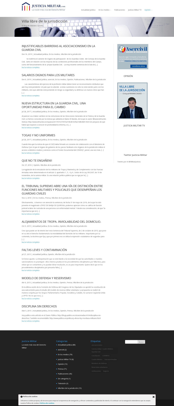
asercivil (51, 79)
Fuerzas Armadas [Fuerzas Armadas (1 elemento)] (111, 359)
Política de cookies (47, 403)
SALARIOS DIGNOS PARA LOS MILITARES (48, 75)
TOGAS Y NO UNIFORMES (38, 135)
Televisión (62, 383)
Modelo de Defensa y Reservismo (46, 278)
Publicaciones (119, 10)
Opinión (148, 10)
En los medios (103, 10)
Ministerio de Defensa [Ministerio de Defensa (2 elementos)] (99, 363)
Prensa (48, 198)
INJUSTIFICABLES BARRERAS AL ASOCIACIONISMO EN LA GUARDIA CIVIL (58, 48)
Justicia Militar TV (134, 10)
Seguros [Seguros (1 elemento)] (106, 371)
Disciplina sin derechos (39, 306)
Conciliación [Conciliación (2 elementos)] (96, 356)
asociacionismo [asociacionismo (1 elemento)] (97, 345)
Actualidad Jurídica (88, 10)
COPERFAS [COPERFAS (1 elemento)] (105, 356)
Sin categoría (63, 378)
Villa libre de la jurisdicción (71, 54)
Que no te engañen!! (37, 160)
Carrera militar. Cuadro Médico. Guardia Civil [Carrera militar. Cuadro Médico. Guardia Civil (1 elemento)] (102, 350)
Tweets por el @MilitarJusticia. (129, 162)
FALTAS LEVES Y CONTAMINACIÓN (44, 250)
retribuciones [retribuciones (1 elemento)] (96, 371)
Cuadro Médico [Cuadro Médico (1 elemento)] (97, 359)
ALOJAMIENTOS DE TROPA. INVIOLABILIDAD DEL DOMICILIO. (61, 222)
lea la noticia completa (30, 67)
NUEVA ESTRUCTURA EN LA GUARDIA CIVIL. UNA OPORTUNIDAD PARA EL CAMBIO (54, 105)
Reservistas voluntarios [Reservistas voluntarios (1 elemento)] (99, 367)
